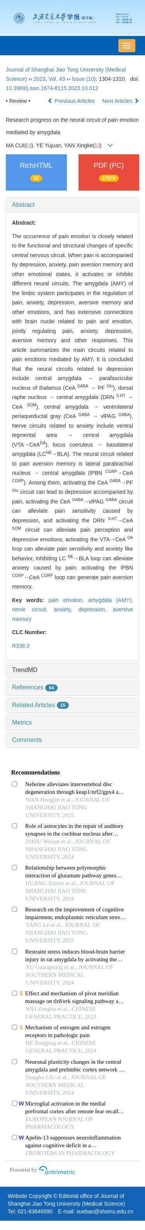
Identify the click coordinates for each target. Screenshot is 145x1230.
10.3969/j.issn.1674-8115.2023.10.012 (52, 88)
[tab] (72, 205)
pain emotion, (68, 600)
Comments (27, 740)
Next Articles (120, 101)
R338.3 (20, 646)
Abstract (23, 204)
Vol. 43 (57, 79)
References (35, 687)
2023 (40, 79)
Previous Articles (72, 101)
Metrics (22, 722)
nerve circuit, (33, 609)
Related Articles (40, 705)
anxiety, (66, 609)
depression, (95, 609)
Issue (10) (84, 79)
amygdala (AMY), (110, 600)
